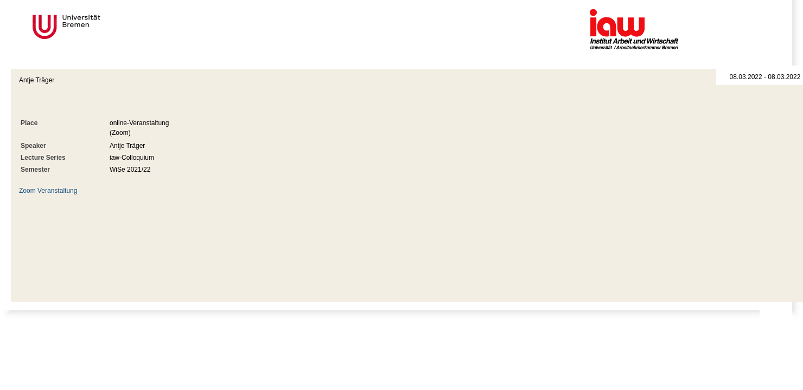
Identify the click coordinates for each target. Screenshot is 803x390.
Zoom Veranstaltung (48, 190)
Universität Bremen (103, 27)
